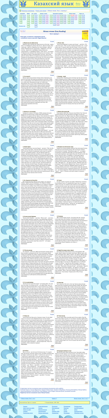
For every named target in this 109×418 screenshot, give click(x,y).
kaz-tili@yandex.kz (78, 408)
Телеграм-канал (78, 411)
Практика (66, 408)
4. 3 (61, 19)
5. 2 (65, 17)
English (52, 72)
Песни (65, 409)
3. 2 (47, 17)
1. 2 (21, 17)
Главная (25, 406)
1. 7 (28, 26)
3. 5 (47, 23)
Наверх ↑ (54, 398)
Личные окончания (43, 413)
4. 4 (61, 21)
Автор (75, 409)
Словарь (25, 411)
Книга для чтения (41, 11)
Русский (52, 41)
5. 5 (65, 23)
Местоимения (55, 408)
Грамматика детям (28, 413)
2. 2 (24, 17)
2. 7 (36, 26)
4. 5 (61, 23)
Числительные (42, 411)
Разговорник (67, 406)
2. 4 (36, 21)
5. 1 (65, 15)
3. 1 (47, 15)
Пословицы (67, 413)
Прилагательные (42, 409)
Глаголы (40, 408)
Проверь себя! (55, 411)
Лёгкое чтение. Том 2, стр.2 (81, 398)
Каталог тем (22, 26)
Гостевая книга (78, 406)
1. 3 (21, 19)
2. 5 (36, 23)
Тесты (53, 409)
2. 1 (24, 15)
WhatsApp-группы (78, 413)
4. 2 (61, 17)
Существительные (43, 406)
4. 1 (61, 15)
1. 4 (21, 21)
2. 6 (36, 25)
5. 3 (65, 19)
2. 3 (24, 19)
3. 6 (58, 25)
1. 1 (21, 15)
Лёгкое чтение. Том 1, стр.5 (28, 398)
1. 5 (21, 23)
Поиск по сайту (27, 409)
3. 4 (47, 21)
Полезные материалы (28, 11)
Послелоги (54, 406)
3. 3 (47, 19)
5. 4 (65, 21)
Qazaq (52, 71)
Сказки (65, 411)
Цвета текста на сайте (28, 408)
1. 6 (28, 25)
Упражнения (55, 413)
